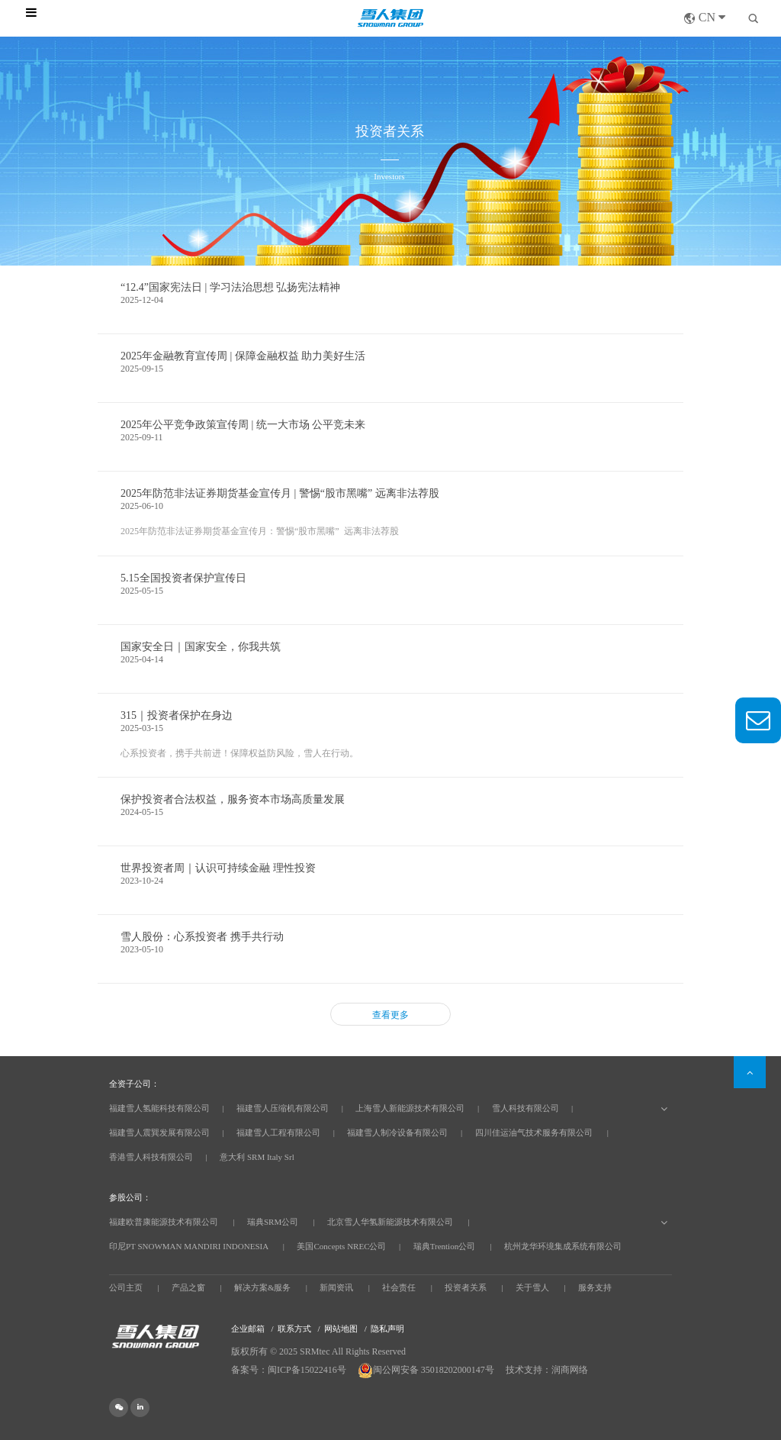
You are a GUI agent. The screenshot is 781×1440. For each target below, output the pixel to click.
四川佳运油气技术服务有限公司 (534, 1132)
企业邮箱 (248, 1328)
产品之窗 (188, 1287)
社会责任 (399, 1287)
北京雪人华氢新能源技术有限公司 (390, 1221)
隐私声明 (387, 1328)
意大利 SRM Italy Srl (257, 1156)
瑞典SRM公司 (272, 1221)
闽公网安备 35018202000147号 (427, 1369)
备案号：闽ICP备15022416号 (288, 1369)
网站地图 (341, 1328)
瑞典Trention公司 (444, 1246)
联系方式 (294, 1328)
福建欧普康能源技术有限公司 (163, 1221)
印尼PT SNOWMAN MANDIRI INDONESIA (188, 1246)
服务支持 (595, 1287)
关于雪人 (532, 1287)
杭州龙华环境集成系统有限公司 (563, 1246)
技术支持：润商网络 (547, 1369)
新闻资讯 (336, 1287)
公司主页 (126, 1287)
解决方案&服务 (262, 1287)
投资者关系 (466, 1287)
